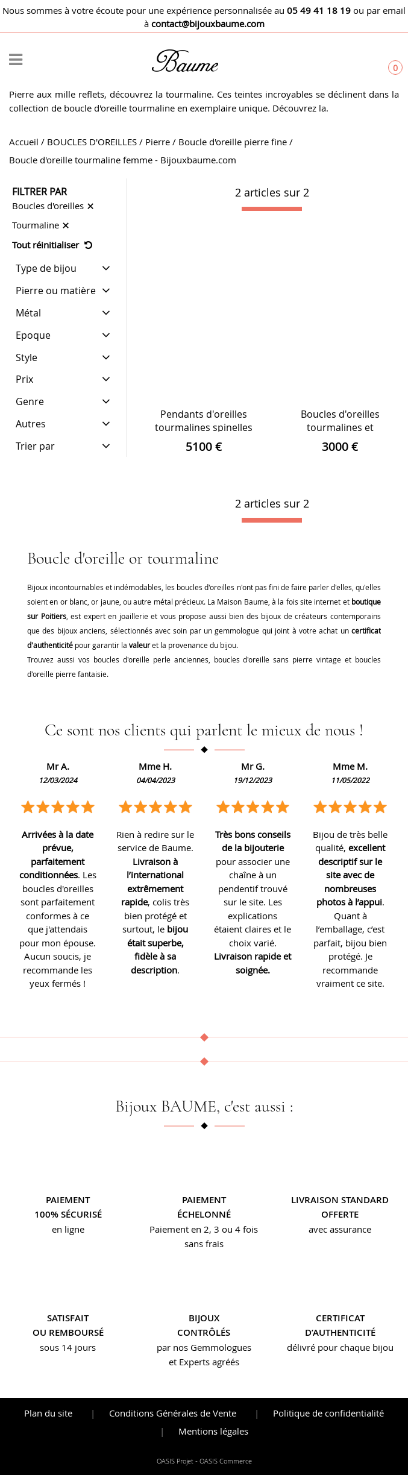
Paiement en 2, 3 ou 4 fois (203, 1229)
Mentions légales (213, 1431)
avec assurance (340, 1229)
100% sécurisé (68, 1214)
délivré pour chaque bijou (340, 1347)
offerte (340, 1214)
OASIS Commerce (225, 1461)
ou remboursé (68, 1332)
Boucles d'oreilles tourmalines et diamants (340, 427)
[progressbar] (272, 209)
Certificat (340, 1318)
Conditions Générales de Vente (172, 1413)
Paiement (68, 1200)
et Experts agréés (204, 1362)
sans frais (204, 1244)
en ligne (68, 1229)
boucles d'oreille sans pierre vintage (278, 659)
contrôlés (203, 1332)
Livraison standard (340, 1200)
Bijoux (204, 1318)
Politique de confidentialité (328, 1413)
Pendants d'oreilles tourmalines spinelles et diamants (204, 427)
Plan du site (48, 1413)
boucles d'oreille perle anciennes (151, 659)
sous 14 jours (68, 1347)
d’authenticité (340, 1332)
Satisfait (68, 1318)
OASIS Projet (175, 1461)
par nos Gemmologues (204, 1347)
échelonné (204, 1214)
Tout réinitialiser (52, 245)
